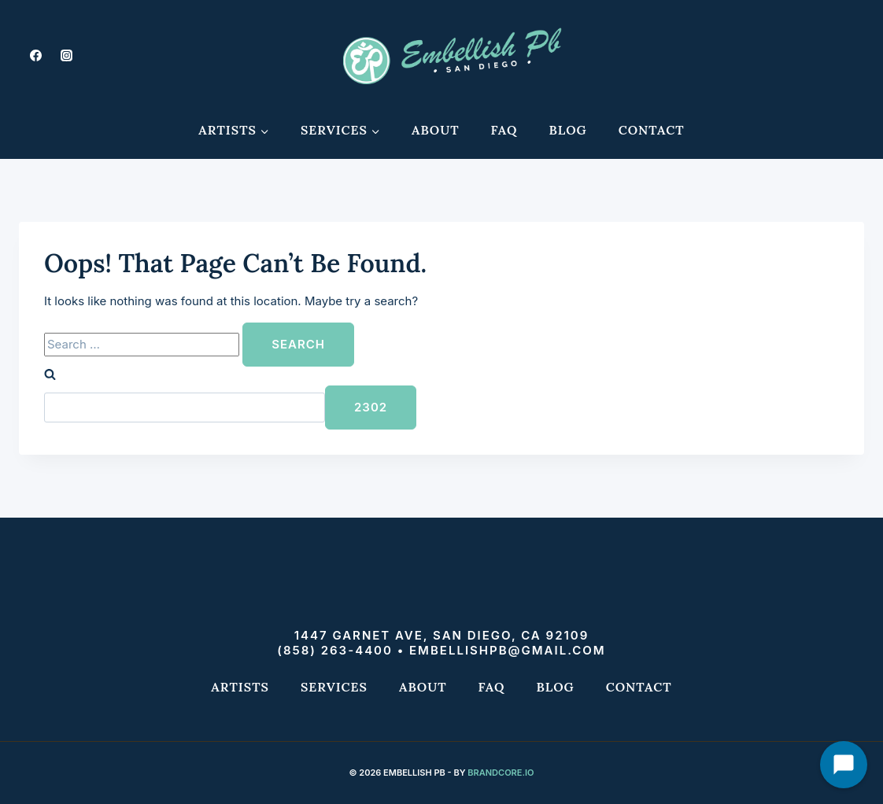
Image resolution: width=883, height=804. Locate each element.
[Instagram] (66, 55)
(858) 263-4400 (335, 650)
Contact (652, 130)
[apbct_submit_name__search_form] (370, 407)
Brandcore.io (500, 772)
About (436, 130)
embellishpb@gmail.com (507, 650)
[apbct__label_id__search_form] (184, 407)
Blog (568, 130)
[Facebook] (35, 55)
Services (334, 687)
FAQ (504, 130)
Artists (240, 687)
